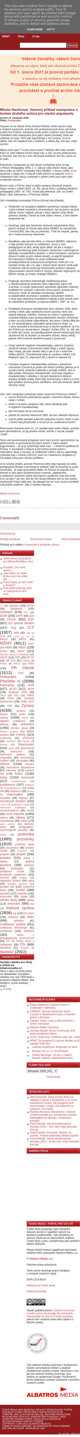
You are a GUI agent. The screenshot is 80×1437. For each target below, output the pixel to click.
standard (5, 893)
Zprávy (28, 705)
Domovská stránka (40, 539)
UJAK (10, 698)
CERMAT (6, 612)
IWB (16, 632)
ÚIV (8, 941)
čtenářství (5, 947)
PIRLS (17, 663)
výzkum (29, 931)
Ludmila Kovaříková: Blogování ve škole (54, 1047)
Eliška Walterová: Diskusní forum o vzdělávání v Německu (50, 1006)
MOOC (4, 639)
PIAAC (3, 663)
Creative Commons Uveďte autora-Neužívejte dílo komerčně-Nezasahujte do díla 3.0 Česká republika (50, 1313)
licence (30, 791)
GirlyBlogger (15, 1428)
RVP (31, 685)
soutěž (20, 890)
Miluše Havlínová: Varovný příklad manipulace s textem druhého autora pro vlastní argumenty (39, 111)
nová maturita (15, 814)
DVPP (19, 615)
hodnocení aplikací (12, 754)
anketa (4, 714)
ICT (31, 627)
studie (24, 896)
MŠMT (6, 36)
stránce (69, 173)
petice (3, 834)
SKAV (31, 689)
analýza (20, 710)
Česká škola (53, 1076)
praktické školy (24, 844)
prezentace (12, 847)
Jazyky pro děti (21, 636)
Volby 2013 (27, 701)
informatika (22, 760)
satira (31, 880)
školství (7, 952)
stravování (6, 896)
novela (30, 810)
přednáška (17, 868)
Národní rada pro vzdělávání (14, 654)
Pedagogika (14, 120)
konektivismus (19, 781)
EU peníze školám (21, 623)
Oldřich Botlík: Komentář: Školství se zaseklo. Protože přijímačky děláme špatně (54, 1134)
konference (7, 784)
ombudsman (7, 820)
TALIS (3, 695)
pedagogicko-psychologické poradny (17, 828)
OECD (3, 657)
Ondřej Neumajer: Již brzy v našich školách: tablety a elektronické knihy (52, 1057)
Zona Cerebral (61, 1426)
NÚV (20, 651)
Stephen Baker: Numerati (44, 1027)
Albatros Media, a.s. (41, 1258)
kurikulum (15, 791)
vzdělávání (6, 931)
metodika (5, 797)
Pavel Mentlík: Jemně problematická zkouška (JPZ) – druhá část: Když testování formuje (54, 1141)
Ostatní (26, 660)
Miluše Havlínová (9, 493)
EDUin (11, 619)
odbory (4, 817)
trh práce (29, 913)
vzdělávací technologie (13, 927)
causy (4, 717)
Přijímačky (7, 685)
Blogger (64, 1434)
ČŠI (22, 944)
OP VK (30, 657)
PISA (31, 663)
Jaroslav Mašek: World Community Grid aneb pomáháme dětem (52, 1032)
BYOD (30, 605)
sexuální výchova (17, 884)
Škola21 (25, 948)
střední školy (8, 900)
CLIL (25, 612)
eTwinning (28, 738)
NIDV (22, 647)
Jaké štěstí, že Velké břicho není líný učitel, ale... (15, 576)
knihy (3, 777)
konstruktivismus (12, 788)
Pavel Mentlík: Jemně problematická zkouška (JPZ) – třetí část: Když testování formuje (53, 1126)
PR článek (22, 668)
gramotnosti (27, 748)
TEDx (16, 695)
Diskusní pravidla (36, 1291)
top (15, 913)
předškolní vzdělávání (13, 874)
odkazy (20, 817)
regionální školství (10, 880)
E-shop (7, 988)
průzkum (29, 865)
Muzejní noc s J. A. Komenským (50, 1051)
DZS (31, 615)
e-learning (5, 738)
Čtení (21, 36)
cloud (25, 717)
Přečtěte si (10, 681)
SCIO (12, 689)
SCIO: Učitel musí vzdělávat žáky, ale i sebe (55, 1037)
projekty (5, 857)
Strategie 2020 (18, 692)
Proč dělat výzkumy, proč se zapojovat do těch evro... (17, 591)
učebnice (13, 917)
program (5, 854)
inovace (29, 764)
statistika (22, 893)
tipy (32, 903)
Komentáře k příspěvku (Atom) (42, 544)
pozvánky (25, 839)
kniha (18, 773)
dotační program (9, 731)
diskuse (4, 724)
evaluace (10, 741)
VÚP (9, 706)
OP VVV (11, 660)
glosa (11, 748)
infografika (6, 757)
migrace (23, 797)
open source (7, 824)
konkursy (29, 785)
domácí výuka (19, 728)
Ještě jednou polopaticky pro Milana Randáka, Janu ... (18, 561)
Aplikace (14, 605)
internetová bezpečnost (20, 767)
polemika (26, 834)
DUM (3, 615)
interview (11, 770)
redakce (23, 877)
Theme (6, 1426)
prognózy (22, 850)
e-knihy (21, 734)
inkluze (5, 764)
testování (13, 903)
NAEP (31, 643)
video (30, 917)
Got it (51, 29)
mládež (3, 804)
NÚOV (3, 651)
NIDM (8, 647)
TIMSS (30, 695)
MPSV (22, 639)
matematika (15, 794)
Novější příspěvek (10, 539)
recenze (4, 877)
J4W (42, 1428)
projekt (21, 854)
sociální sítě (7, 886)
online (23, 820)
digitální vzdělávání (12, 721)
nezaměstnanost (9, 810)
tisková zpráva (20, 908)
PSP (20, 673)
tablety (30, 900)
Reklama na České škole (41, 1285)
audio (22, 714)
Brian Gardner (22, 1426)
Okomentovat (7, 533)
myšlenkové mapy (20, 804)
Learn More (35, 29)
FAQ (13, 628)
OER (17, 657)
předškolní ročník (12, 871)
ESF (31, 619)
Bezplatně (16, 608)
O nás (35, 36)
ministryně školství (13, 801)
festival (3, 744)
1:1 (1, 605)
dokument (27, 724)
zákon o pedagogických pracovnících (17, 936)
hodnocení (16, 751)
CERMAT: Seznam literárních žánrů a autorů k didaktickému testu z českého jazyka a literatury (52, 1014)
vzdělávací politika (13, 924)
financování (26, 744)
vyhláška (18, 920)
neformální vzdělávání (13, 807)
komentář (27, 777)
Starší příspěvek (70, 539)
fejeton (26, 741)
